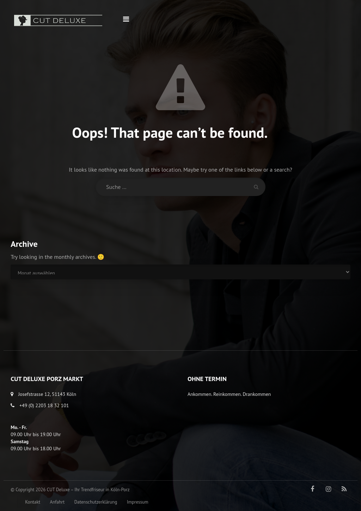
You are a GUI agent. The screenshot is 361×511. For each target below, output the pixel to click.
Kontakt (32, 502)
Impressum (137, 502)
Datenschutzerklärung (95, 502)
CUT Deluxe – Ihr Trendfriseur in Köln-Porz (88, 490)
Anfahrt (57, 502)
